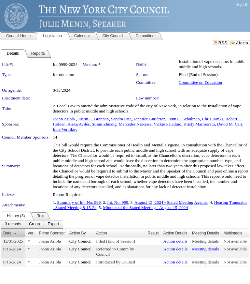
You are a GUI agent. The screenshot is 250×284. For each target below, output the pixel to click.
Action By (77, 233)
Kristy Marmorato (199, 124)
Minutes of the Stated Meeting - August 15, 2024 (145, 207)
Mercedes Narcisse (135, 124)
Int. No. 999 (117, 202)
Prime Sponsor (51, 233)
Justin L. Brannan (93, 118)
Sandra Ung (121, 118)
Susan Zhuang (104, 124)
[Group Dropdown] (34, 224)
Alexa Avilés (78, 124)
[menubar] (32, 224)
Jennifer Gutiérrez (149, 118)
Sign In (242, 4)
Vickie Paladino (167, 124)
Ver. (31, 233)
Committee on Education (200, 82)
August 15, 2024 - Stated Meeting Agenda (171, 202)
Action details (175, 241)
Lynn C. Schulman (183, 118)
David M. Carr (230, 124)
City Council (80, 241)
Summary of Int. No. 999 (79, 202)
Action (101, 233)
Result (153, 233)
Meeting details (205, 241)
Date (7, 233)
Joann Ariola (64, 118)
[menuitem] (13, 224)
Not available (235, 241)
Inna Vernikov (65, 129)
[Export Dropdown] (53, 224)
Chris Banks (212, 118)
